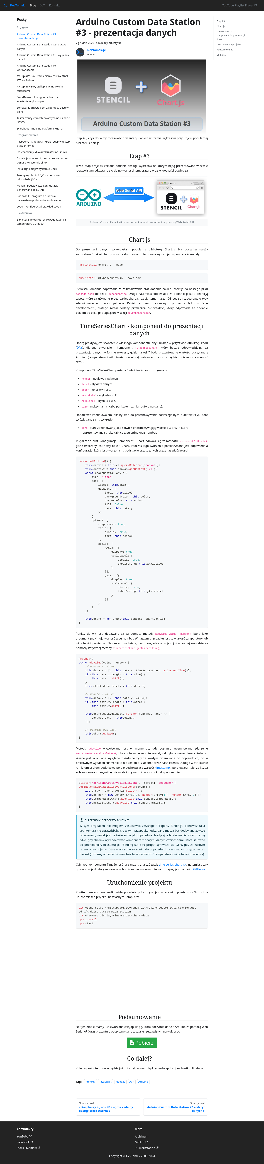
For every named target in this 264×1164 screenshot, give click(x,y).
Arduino (143, 1082)
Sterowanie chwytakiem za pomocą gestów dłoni (43, 110)
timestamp (162, 768)
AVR (131, 1082)
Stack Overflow (28, 1148)
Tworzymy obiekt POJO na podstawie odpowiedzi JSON (39, 177)
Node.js (120, 1082)
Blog (33, 5)
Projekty (90, 1082)
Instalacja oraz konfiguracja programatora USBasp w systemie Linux (42, 160)
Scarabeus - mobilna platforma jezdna (40, 128)
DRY (79, 348)
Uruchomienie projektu (229, 44)
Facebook (25, 1142)
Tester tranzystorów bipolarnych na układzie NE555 (43, 120)
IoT (42, 5)
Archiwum (141, 1136)
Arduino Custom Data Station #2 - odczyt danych (41, 46)
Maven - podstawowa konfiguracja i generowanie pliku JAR (38, 188)
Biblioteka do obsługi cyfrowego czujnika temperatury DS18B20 (41, 222)
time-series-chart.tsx (172, 865)
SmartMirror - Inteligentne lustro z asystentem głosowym (37, 99)
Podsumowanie (225, 49)
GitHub (141, 1142)
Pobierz (142, 1042)
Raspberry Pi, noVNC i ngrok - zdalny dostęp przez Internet (43, 144)
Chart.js (221, 26)
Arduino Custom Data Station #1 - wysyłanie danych (43, 57)
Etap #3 (221, 21)
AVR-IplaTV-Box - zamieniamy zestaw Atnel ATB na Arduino (42, 78)
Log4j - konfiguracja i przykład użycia (39, 206)
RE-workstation (146, 1148)
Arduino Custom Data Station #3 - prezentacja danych (37, 36)
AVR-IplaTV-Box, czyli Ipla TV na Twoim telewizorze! (40, 88)
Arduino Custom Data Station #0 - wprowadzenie (37, 68)
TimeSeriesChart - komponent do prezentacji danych (231, 35)
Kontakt (54, 5)
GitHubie (199, 869)
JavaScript (105, 1082)
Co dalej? (221, 54)
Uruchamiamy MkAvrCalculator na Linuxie (42, 152)
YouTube (24, 1136)
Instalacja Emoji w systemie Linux (37, 168)
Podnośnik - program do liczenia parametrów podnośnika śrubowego (39, 198)
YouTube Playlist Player (239, 5)
